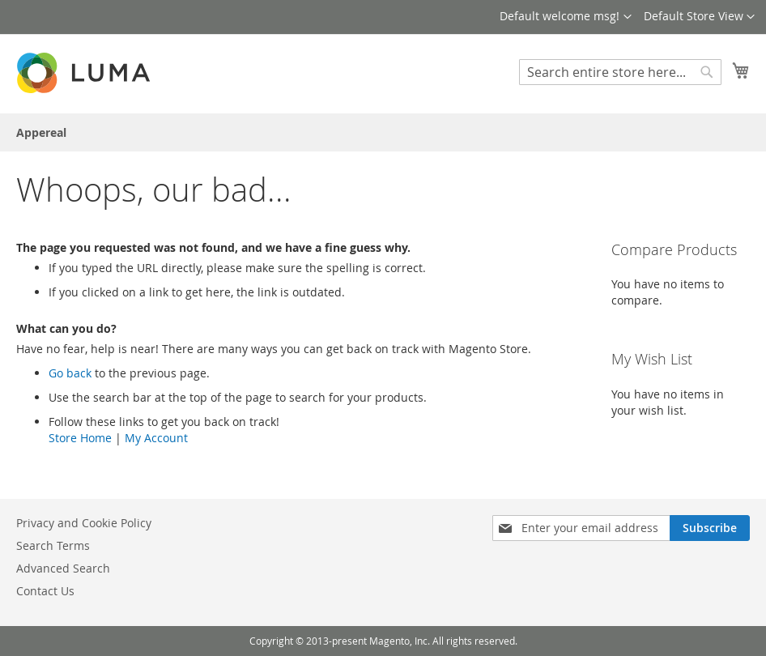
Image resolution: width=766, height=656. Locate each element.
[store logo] (85, 72)
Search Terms (53, 545)
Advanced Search (63, 568)
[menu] (383, 132)
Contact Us (45, 590)
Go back (70, 373)
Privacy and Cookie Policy (83, 522)
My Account (156, 437)
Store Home (80, 437)
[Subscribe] (710, 528)
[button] (699, 17)
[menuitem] (41, 132)
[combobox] (620, 72)
